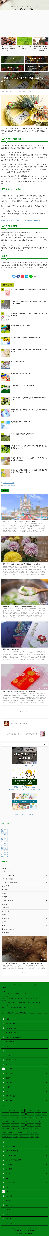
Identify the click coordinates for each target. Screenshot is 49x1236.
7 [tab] (27, 54)
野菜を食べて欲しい (8, 929)
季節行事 (13, 485)
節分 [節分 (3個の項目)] (29, 1132)
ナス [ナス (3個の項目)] (18, 1117)
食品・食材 (5, 932)
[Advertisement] (24, 23)
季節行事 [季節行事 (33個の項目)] (35, 1128)
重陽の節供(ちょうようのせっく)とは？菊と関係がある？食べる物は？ (22, 564)
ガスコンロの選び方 (8, 879)
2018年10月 (5, 856)
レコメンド (5, 904)
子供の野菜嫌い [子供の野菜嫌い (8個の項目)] (27, 1128)
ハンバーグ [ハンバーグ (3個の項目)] (39, 1117)
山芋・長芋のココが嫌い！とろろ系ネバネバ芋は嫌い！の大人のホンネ (21, 1002)
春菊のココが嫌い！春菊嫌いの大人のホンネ (14, 1007)
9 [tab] (31, 54)
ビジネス (5, 897)
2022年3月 (4, 834)
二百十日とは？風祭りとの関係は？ (22, 434)
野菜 (3, 925)
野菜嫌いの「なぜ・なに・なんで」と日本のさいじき (24, 1228)
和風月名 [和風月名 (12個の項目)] (38, 1125)
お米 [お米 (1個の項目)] (14, 1110)
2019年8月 (4, 838)
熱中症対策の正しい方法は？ (20, 422)
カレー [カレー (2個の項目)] (23, 1114)
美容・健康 (5, 918)
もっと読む (25, 712)
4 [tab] (22, 54)
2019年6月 (4, 842)
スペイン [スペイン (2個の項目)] (38, 1114)
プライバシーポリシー (19, 985)
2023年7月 (4, 829)
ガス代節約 (5, 889)
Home (10, 985)
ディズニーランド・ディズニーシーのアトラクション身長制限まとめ (21, 521)
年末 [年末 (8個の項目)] (42, 1128)
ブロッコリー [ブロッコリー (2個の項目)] (5, 1125)
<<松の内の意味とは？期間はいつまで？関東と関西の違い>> (22, 220)
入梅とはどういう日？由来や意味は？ (23, 386)
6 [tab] (26, 54)
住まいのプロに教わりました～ (24, 766)
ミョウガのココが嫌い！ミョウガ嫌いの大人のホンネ (16, 1012)
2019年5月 (4, 843)
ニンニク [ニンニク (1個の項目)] (31, 1117)
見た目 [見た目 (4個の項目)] (15, 1136)
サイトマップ (29, 985)
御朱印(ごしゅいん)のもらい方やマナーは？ (15, 649)
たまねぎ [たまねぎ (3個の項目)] (37, 1110)
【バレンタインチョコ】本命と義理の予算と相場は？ (24, 48)
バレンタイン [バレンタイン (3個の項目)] (5, 1121)
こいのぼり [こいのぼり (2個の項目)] (21, 1110)
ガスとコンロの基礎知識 (9, 882)
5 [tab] (24, 54)
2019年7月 (4, 840)
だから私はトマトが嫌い (24, 9)
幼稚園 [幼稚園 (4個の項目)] (4, 1132)
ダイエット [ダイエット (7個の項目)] (5, 1117)
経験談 (4, 914)
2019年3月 (4, 847)
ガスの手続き (6, 886)
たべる (4, 893)
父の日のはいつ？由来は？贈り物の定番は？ (25, 337)
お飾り (8, 485)
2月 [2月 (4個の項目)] (3, 1110)
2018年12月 (5, 852)
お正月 (4, 485)
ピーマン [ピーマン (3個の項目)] (39, 1121)
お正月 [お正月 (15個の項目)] (8, 1110)
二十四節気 (5, 907)
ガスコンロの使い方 (8, 875)
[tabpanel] (8, 44)
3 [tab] (21, 54)
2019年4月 (4, 845)
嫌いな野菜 (5, 911)
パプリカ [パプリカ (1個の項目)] (21, 1121)
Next (47, 45)
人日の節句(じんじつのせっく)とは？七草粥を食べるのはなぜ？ (20, 606)
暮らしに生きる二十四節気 (24, 814)
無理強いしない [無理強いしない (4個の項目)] (22, 1132)
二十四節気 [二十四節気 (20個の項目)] (30, 1125)
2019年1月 (4, 850)
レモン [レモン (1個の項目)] (23, 1125)
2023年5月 (4, 831)
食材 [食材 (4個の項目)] (32, 1136)
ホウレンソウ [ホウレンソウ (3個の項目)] (15, 1125)
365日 (4, 483)
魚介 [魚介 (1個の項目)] (37, 1136)
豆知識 (4, 922)
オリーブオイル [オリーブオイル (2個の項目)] (14, 1114)
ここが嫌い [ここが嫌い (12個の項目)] (29, 1110)
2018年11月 (5, 854)
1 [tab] (17, 54)
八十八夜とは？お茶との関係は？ (22, 325)
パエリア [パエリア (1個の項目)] (14, 1121)
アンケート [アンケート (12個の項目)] (5, 1114)
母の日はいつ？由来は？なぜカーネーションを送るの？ (29, 289)
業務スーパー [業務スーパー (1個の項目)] (12, 1132)
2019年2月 (4, 849)
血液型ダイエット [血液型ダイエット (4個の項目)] (6, 1136)
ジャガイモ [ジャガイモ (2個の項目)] (30, 1114)
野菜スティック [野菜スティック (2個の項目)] (24, 1136)
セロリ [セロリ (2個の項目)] (44, 1114)
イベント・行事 (10, 483)
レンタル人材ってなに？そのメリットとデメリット (16, 993)
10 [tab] (32, 54)
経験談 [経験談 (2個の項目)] (35, 1132)
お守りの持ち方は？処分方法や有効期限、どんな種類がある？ (19, 691)
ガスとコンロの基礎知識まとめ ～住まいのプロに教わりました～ (24, 963)
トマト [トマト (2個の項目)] (12, 1117)
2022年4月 (4, 833)
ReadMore (24, 973)
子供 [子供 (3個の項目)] (19, 1128)
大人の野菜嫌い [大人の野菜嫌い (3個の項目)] (6, 1128)
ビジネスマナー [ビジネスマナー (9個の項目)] (30, 1121)
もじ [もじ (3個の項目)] (43, 1110)
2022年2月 (4, 836)
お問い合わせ (37, 985)
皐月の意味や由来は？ (18, 361)
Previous (1, 45)
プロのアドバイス (7, 900)
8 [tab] (29, 54)
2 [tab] (19, 54)
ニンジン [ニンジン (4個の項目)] (24, 1117)
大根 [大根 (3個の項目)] (14, 1128)
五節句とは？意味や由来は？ (20, 374)
